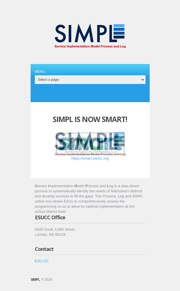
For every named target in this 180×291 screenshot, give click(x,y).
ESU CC (42, 261)
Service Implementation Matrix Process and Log (90, 36)
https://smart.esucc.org (90, 158)
